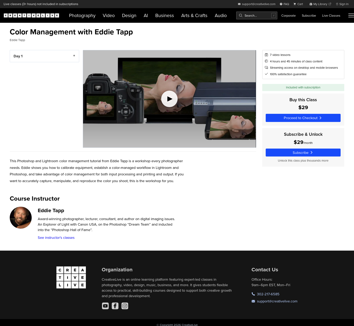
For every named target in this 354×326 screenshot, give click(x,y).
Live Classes (331, 15)
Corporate (288, 15)
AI (146, 15)
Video (109, 15)
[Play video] (169, 99)
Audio (221, 15)
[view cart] (299, 4)
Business (164, 15)
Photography (82, 15)
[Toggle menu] (351, 15)
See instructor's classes (56, 237)
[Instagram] (124, 306)
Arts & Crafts (194, 15)
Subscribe (309, 15)
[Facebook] (115, 306)
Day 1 (18, 56)
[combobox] (256, 15)
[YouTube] (105, 306)
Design (129, 15)
